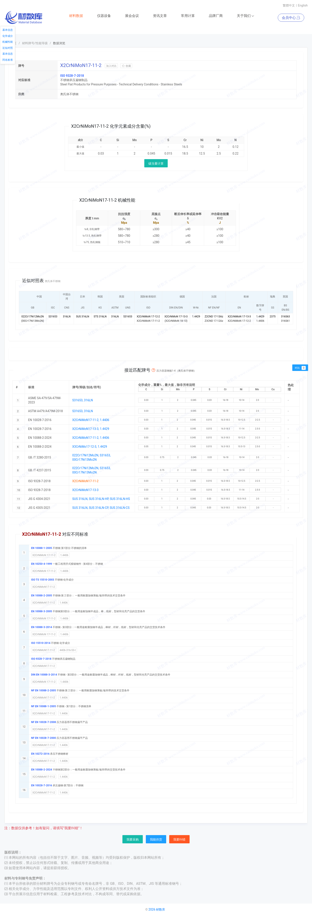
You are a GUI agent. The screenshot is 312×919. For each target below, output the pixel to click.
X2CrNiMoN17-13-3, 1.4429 (90, 429)
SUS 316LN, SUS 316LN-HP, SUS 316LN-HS (101, 499)
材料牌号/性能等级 (35, 43)
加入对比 (111, 66)
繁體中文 (289, 5)
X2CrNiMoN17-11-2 (43, 587)
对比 (300, 368)
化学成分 (7, 36)
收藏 (126, 66)
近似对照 (7, 47)
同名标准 (7, 59)
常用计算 (188, 16)
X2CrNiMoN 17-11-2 (44, 555)
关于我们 (245, 16)
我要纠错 (179, 839)
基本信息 (7, 29)
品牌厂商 (216, 16)
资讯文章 (160, 16)
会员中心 (291, 18)
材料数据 (76, 16)
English (303, 5)
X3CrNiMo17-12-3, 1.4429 (89, 447)
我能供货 (156, 839)
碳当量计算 (156, 163)
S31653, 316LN (82, 400)
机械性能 (7, 41)
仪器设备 (104, 16)
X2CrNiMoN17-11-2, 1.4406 (90, 420)
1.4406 (64, 555)
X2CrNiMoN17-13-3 (85, 490)
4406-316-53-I (68, 650)
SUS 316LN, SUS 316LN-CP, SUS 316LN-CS (101, 508)
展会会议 (132, 16)
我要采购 (133, 839)
